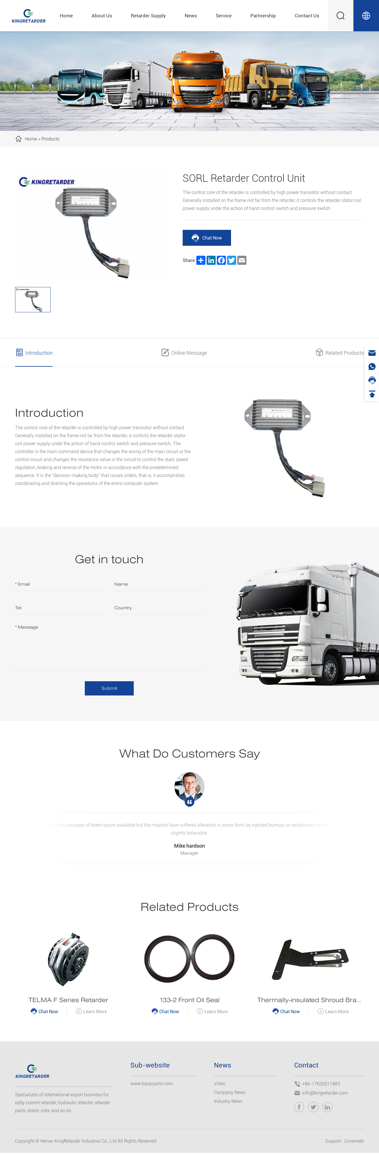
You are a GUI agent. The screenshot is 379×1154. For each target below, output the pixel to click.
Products (50, 139)
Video (219, 1085)
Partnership (263, 15)
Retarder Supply (148, 15)
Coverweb (354, 1142)
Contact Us (307, 15)
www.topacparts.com (151, 1085)
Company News (230, 1094)
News (191, 15)
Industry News (228, 1102)
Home (66, 15)
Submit (109, 688)
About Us (102, 15)
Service (224, 15)
